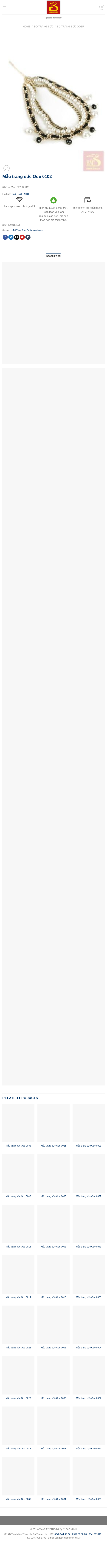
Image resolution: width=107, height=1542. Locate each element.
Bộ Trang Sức (43, 26)
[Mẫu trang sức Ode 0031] (53, 1476)
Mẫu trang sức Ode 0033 (18, 1145)
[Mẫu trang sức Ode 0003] (53, 1224)
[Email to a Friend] (16, 237)
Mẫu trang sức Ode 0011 (88, 1448)
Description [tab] (53, 256)
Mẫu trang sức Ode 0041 (88, 1246)
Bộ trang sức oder (70, 26)
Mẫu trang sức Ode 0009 (53, 1398)
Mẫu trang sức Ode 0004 (88, 1347)
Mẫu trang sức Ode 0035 (18, 1499)
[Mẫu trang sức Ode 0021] (89, 1123)
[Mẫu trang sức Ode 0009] (53, 1375)
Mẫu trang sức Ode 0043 (18, 1196)
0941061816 (95, 1534)
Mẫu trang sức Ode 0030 (88, 1499)
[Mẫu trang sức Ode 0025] (53, 1123)
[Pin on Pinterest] (22, 237)
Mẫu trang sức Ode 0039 (53, 1196)
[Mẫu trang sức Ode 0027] (89, 1173)
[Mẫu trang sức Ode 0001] (53, 1425)
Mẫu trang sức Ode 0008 (88, 1297)
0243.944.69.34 (20, 194)
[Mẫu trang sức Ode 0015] (18, 1224)
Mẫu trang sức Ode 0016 (53, 1297)
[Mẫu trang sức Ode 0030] (89, 1476)
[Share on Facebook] (5, 237)
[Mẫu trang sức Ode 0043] (18, 1173)
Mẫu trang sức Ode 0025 (53, 1145)
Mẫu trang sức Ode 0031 (53, 1499)
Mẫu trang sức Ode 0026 (18, 1398)
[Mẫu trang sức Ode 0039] (53, 1173)
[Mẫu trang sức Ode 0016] (53, 1274)
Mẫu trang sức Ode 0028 (18, 1347)
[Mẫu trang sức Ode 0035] (18, 1476)
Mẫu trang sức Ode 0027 (88, 1196)
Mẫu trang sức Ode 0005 (53, 1347)
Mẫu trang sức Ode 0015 (18, 1246)
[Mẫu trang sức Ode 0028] (18, 1325)
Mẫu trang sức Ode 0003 (53, 1246)
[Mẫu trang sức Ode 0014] (18, 1274)
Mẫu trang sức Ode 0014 (18, 1297)
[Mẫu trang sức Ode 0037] (89, 1375)
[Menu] (4, 7)
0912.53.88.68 (79, 1534)
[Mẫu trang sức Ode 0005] (53, 1325)
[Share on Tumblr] (28, 237)
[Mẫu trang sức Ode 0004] (89, 1325)
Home (26, 26)
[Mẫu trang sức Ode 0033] (18, 1123)
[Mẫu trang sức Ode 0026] (18, 1375)
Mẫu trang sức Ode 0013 (18, 1448)
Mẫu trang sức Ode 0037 (88, 1398)
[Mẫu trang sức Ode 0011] (89, 1425)
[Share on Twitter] (11, 237)
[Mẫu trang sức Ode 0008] (89, 1274)
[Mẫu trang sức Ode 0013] (18, 1425)
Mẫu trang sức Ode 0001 (53, 1448)
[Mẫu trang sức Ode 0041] (89, 1224)
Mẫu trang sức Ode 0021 (88, 1145)
